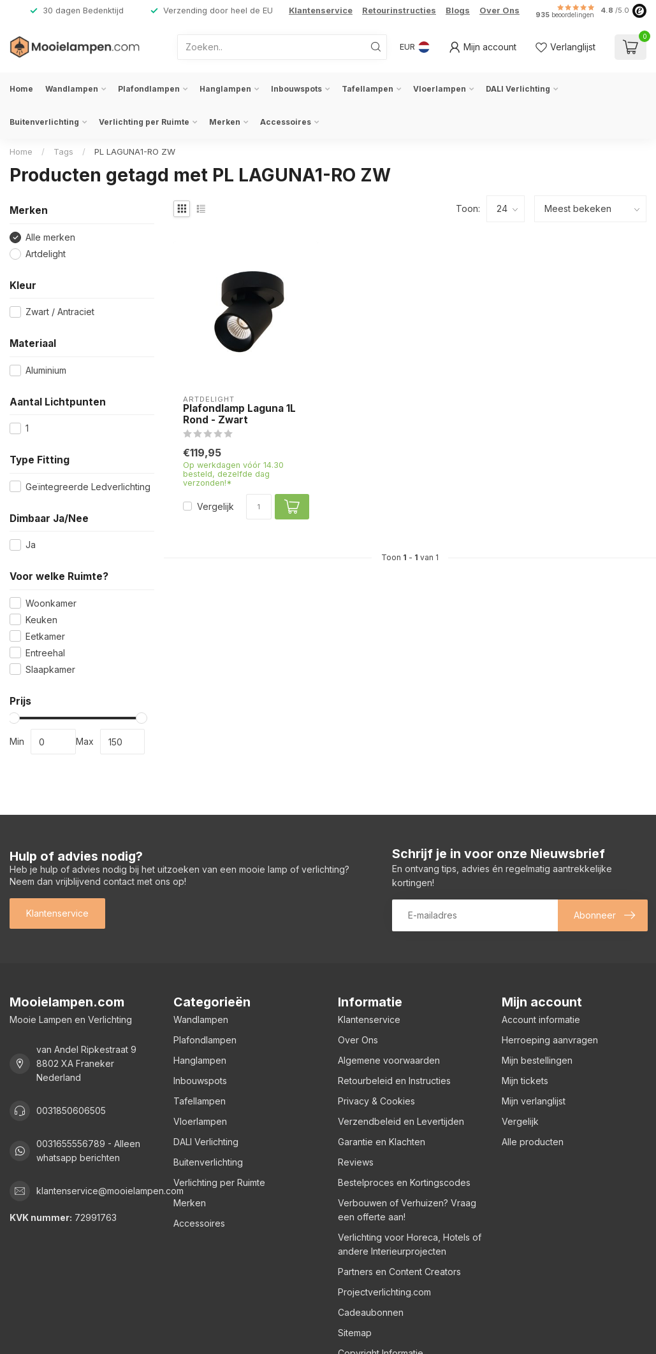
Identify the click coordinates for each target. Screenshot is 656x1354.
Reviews (356, 1162)
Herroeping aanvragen (550, 1039)
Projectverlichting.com (384, 1292)
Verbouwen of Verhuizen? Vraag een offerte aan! (407, 1209)
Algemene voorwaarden (389, 1060)
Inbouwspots (296, 89)
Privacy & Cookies (376, 1101)
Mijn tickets (525, 1080)
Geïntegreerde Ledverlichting (88, 486)
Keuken (41, 619)
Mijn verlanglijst (533, 1101)
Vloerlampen (439, 89)
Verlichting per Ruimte (144, 122)
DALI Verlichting (518, 89)
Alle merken (50, 237)
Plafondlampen (149, 89)
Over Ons (499, 10)
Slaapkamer (50, 669)
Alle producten (533, 1141)
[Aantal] (259, 506)
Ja (31, 544)
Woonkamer (51, 603)
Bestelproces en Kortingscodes (404, 1182)
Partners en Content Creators (399, 1271)
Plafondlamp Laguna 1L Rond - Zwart (239, 414)
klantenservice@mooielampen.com (110, 1190)
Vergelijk (215, 506)
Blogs (458, 10)
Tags (63, 151)
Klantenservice (321, 10)
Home (21, 89)
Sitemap (355, 1332)
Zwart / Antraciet (60, 311)
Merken (224, 122)
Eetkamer (45, 636)
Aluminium (46, 370)
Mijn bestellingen (537, 1060)
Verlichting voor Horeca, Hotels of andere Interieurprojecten (409, 1244)
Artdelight (46, 253)
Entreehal (45, 653)
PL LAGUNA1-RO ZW (134, 151)
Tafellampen (367, 89)
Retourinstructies (399, 10)
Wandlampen (71, 89)
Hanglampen (225, 89)
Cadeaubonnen (371, 1312)
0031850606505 (71, 1110)
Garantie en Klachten (381, 1141)
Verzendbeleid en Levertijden (401, 1121)
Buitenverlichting (44, 122)
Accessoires (285, 122)
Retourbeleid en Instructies (394, 1080)
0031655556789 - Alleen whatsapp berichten (88, 1150)
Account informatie (541, 1019)
